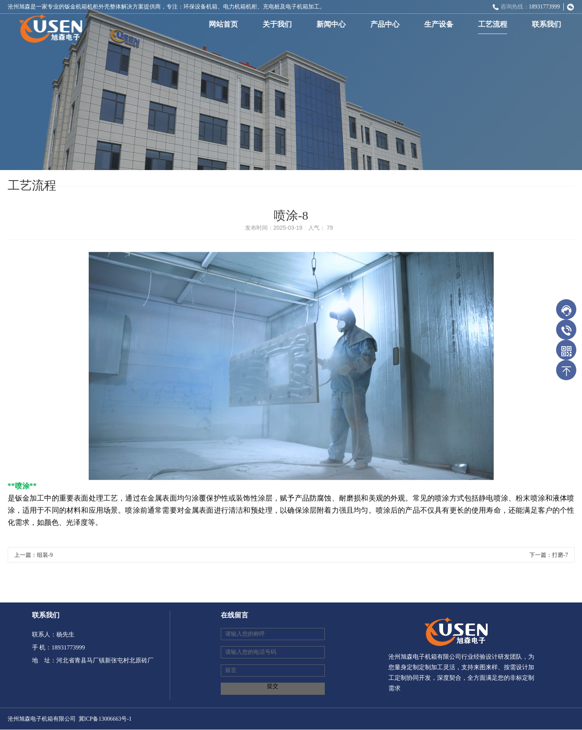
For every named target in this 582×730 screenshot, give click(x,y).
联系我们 (548, 24)
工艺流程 (494, 24)
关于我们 (278, 24)
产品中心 (386, 24)
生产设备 (440, 24)
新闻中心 (332, 24)
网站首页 (224, 24)
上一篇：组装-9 (33, 556)
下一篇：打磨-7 (548, 556)
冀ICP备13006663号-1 (105, 719)
